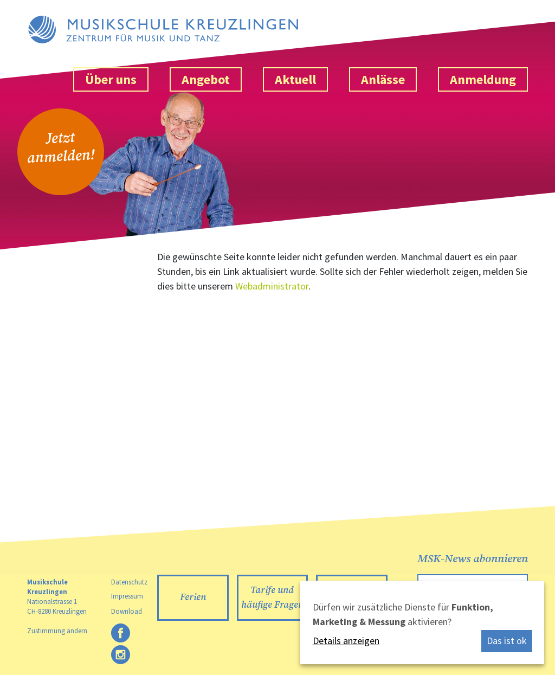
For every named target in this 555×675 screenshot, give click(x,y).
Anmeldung (483, 79)
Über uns (111, 79)
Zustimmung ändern (57, 630)
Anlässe (383, 79)
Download (126, 611)
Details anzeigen (346, 640)
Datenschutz (129, 581)
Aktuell (295, 79)
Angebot (206, 79)
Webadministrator (271, 286)
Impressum (127, 596)
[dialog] (422, 622)
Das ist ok (507, 640)
